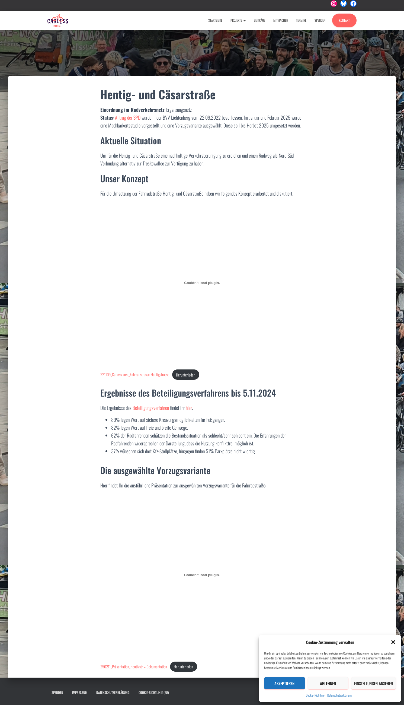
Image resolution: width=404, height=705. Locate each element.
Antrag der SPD (127, 117)
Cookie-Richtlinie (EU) (154, 692)
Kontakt (344, 20)
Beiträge (259, 20)
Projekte (238, 20)
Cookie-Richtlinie (315, 695)
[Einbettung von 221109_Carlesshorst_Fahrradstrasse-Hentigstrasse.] (202, 283)
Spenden (320, 20)
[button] (393, 642)
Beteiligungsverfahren (151, 407)
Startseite (215, 20)
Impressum (79, 692)
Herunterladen (185, 375)
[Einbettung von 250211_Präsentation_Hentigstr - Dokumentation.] (202, 574)
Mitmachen (280, 20)
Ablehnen (328, 683)
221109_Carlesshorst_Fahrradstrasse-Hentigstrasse (134, 375)
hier (189, 407)
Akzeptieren (284, 683)
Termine (301, 20)
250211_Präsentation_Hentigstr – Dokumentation (133, 666)
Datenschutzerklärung (339, 695)
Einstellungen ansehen (373, 683)
